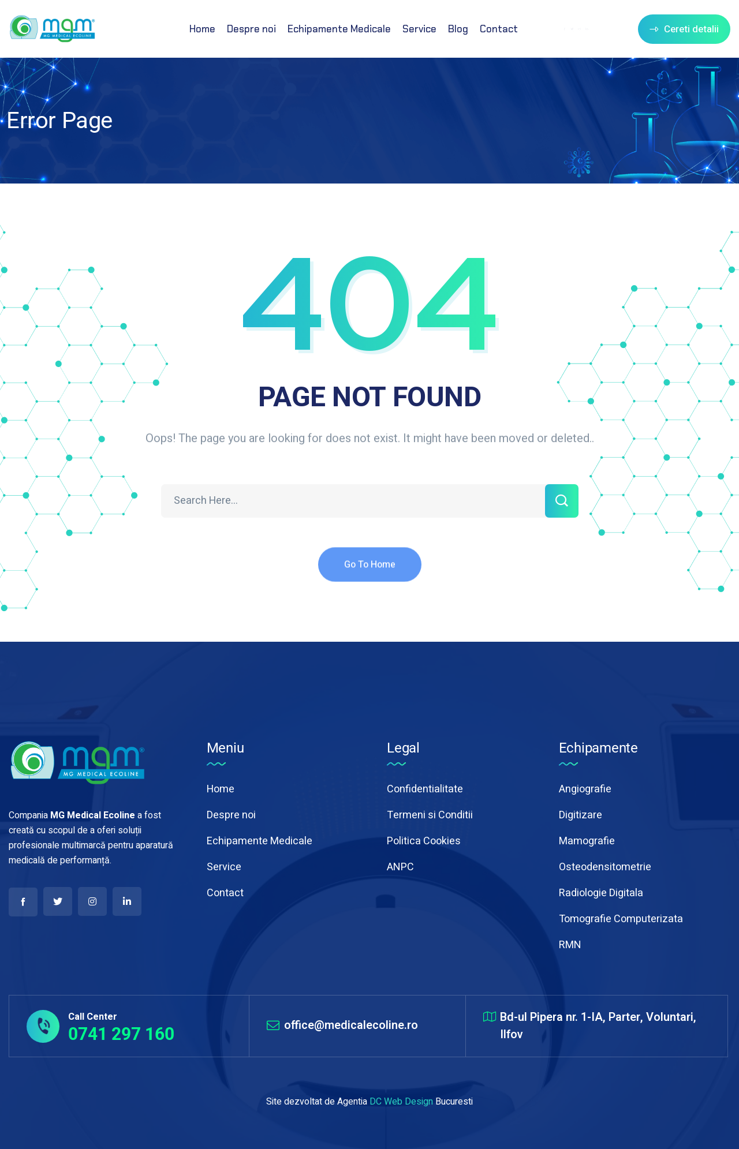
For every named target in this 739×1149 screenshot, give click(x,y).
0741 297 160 (121, 1034)
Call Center (92, 1017)
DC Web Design (401, 1102)
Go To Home (369, 574)
